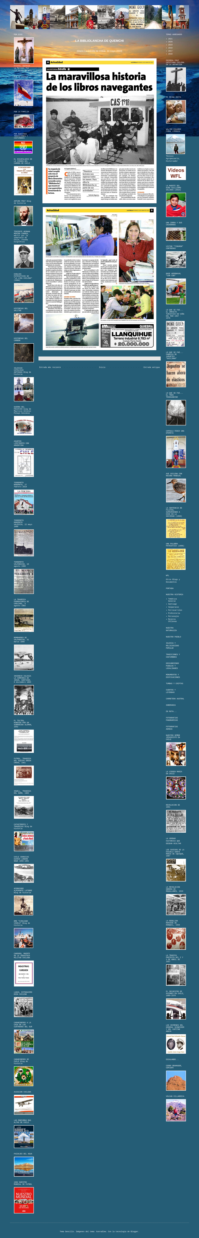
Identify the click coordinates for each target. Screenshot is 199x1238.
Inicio (102, 367)
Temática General (172, 600)
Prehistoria (174, 613)
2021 (170, 39)
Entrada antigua (152, 367)
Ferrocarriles (175, 610)
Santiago (172, 604)
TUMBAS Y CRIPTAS (174, 684)
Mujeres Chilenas (172, 620)
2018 (170, 48)
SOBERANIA (171, 705)
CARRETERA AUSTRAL (175, 699)
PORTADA (170, 588)
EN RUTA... (171, 711)
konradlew (101, 1232)
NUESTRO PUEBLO (173, 637)
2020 (170, 42)
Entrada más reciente (50, 367)
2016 (170, 54)
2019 (170, 45)
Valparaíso (173, 607)
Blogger (134, 1232)
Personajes (173, 616)
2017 (170, 51)
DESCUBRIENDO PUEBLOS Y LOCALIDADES (172, 665)
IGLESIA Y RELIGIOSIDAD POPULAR (172, 645)
